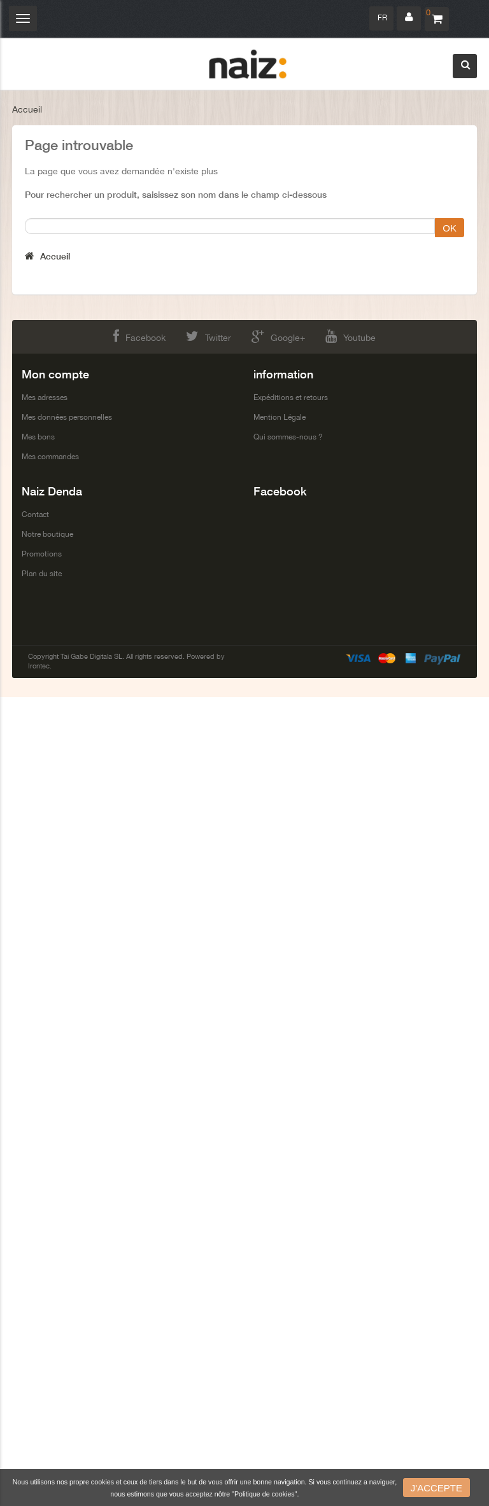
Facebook (139, 336)
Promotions (42, 553)
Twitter (208, 336)
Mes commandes (50, 456)
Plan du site (42, 573)
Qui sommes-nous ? (288, 436)
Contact (35, 514)
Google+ (278, 336)
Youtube (350, 336)
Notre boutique (47, 534)
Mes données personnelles (67, 417)
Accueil (27, 109)
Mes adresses (44, 397)
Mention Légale (279, 417)
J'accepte (436, 1487)
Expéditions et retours (290, 397)
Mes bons (38, 436)
